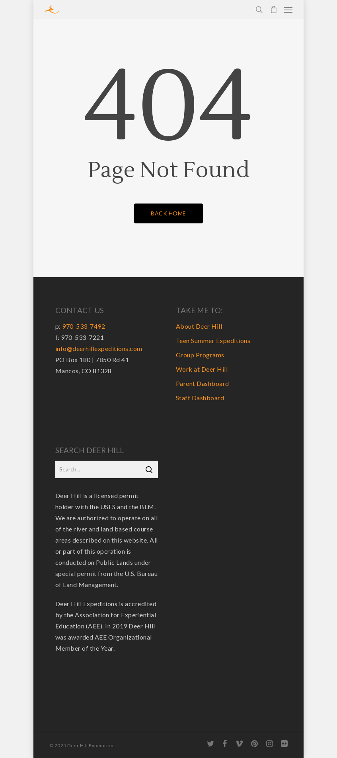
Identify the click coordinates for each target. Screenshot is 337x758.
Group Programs (200, 355)
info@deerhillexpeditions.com (98, 348)
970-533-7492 (83, 326)
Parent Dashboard (202, 383)
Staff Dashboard (200, 397)
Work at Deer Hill (202, 369)
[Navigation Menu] (288, 10)
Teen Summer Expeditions (213, 340)
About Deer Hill (199, 326)
